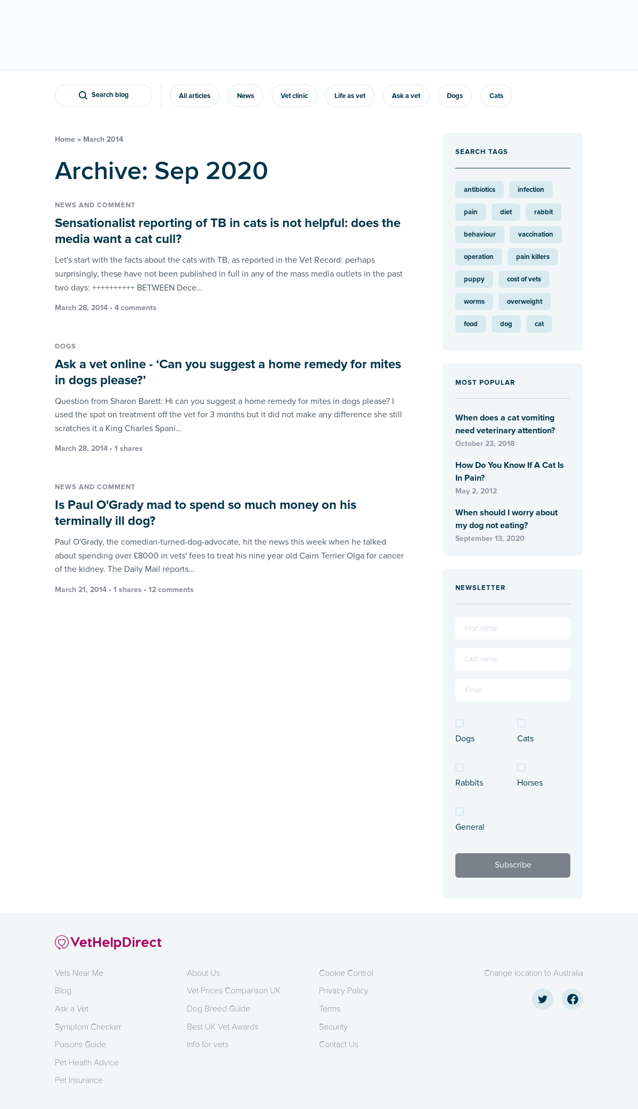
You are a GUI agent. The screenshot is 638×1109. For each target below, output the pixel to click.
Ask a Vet (71, 1008)
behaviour (480, 234)
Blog (63, 990)
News (245, 96)
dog (506, 324)
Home (65, 139)
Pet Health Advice (87, 1062)
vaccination (535, 234)
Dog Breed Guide (218, 1008)
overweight (524, 301)
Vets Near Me (79, 973)
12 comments (171, 589)
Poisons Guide (80, 1044)
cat (539, 324)
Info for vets (207, 1044)
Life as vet (349, 96)
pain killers (533, 257)
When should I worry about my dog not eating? (506, 519)
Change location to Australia (533, 973)
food (471, 324)
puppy (474, 279)
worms (474, 301)
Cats (496, 96)
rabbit (543, 212)
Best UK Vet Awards (222, 1027)
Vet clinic (294, 96)
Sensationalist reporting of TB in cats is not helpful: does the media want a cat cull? (227, 231)
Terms (329, 1008)
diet (506, 212)
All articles (194, 96)
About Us (203, 973)
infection (531, 189)
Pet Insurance (79, 1080)
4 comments (135, 307)
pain (471, 212)
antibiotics (479, 189)
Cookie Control (346, 973)
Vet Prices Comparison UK (234, 990)
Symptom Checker (88, 1027)
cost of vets (524, 279)
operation (479, 257)
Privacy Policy (344, 990)
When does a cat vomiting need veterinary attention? (505, 424)
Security (333, 1027)
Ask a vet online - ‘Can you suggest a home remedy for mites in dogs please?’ (228, 372)
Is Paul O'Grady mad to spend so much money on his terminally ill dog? (205, 513)
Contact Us (338, 1044)
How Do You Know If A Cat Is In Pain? (509, 471)
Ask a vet (406, 96)
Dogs (455, 96)
